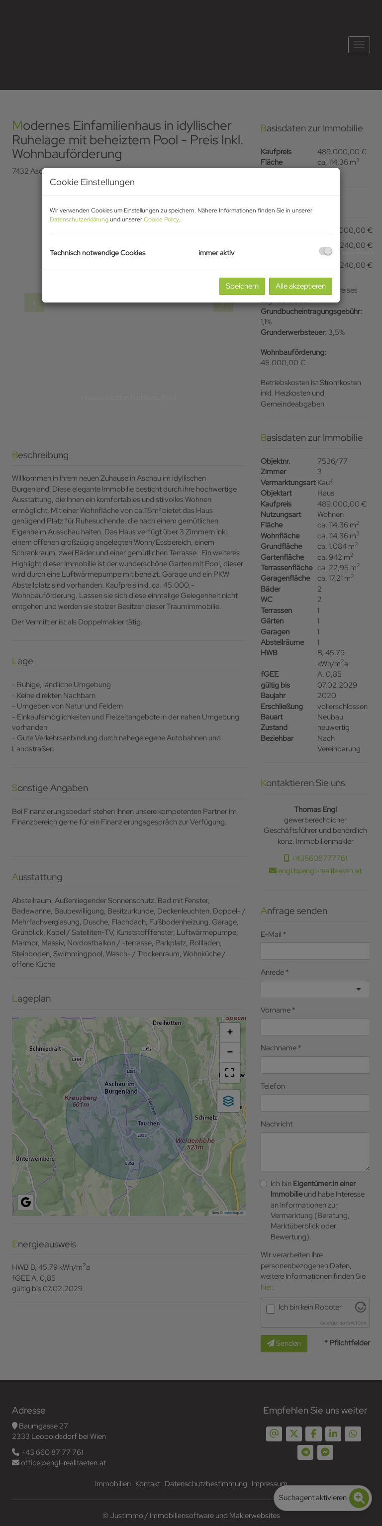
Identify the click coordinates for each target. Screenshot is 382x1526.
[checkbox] (325, 251)
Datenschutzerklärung (79, 219)
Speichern (242, 286)
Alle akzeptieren (301, 286)
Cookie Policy (161, 219)
